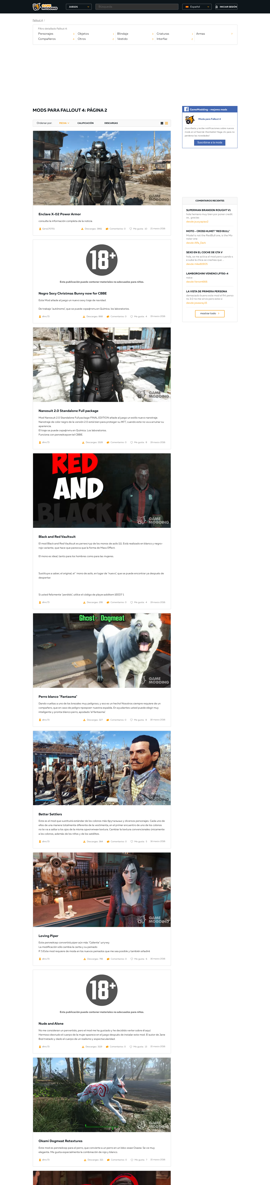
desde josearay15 (196, 303)
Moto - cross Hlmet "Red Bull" (208, 231)
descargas (111, 123)
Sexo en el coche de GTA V (204, 252)
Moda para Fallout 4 (209, 119)
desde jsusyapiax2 (197, 221)
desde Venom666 (196, 281)
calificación (86, 123)
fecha (63, 123)
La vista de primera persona (206, 291)
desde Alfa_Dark (196, 243)
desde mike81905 (197, 264)
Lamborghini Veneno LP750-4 (207, 273)
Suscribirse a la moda (209, 142)
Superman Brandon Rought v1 (208, 210)
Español (195, 7)
